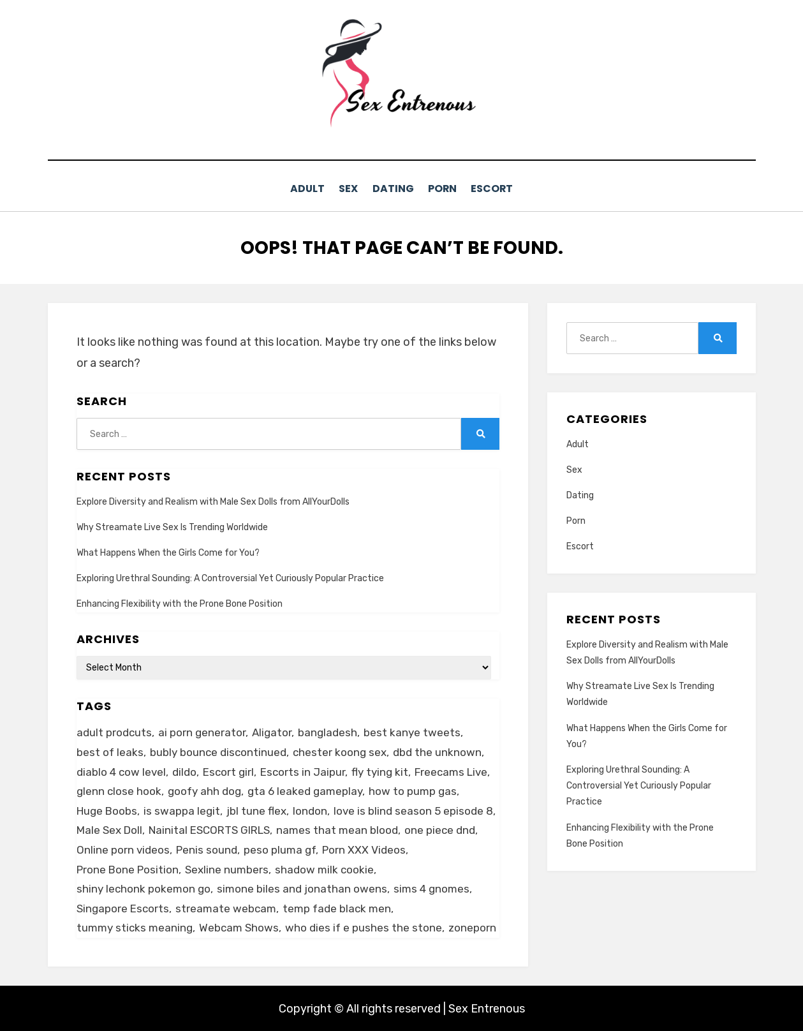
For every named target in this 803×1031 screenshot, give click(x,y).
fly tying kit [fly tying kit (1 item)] (379, 770)
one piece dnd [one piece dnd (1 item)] (439, 829)
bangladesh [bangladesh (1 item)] (327, 731)
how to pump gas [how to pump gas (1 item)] (413, 790)
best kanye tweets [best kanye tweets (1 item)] (412, 731)
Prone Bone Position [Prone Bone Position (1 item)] (128, 868)
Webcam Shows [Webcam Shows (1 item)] (239, 927)
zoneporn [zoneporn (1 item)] (472, 927)
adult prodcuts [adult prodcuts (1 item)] (114, 731)
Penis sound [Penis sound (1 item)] (206, 848)
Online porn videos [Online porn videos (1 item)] (123, 848)
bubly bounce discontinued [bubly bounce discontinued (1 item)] (218, 751)
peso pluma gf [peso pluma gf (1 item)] (280, 848)
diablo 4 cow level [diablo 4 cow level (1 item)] (121, 770)
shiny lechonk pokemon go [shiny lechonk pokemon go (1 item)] (143, 888)
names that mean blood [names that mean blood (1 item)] (337, 829)
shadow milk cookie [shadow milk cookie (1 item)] (324, 868)
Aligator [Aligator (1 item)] (271, 731)
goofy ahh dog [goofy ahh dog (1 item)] (204, 790)
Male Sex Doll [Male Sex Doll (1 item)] (109, 829)
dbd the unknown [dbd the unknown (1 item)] (437, 751)
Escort (504, 188)
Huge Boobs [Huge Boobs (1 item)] (107, 809)
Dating (393, 188)
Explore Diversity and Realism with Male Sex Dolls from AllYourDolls (213, 500)
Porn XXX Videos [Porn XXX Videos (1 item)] (364, 848)
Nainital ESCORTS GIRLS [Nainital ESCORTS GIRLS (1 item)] (209, 829)
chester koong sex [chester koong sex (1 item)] (340, 751)
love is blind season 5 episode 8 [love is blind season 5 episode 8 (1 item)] (413, 809)
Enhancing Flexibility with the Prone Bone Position (180, 603)
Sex (343, 188)
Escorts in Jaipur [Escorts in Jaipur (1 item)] (302, 770)
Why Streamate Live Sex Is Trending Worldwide (172, 526)
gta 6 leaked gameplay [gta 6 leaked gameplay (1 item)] (304, 790)
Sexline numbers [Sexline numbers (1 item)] (227, 868)
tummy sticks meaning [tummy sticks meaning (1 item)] (135, 927)
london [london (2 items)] (310, 809)
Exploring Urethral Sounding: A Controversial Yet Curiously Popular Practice (230, 577)
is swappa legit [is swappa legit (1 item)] (182, 809)
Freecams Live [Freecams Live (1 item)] (451, 770)
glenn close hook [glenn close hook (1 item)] (119, 790)
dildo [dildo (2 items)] (184, 770)
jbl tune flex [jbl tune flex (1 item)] (256, 809)
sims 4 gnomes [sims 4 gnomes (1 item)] (431, 888)
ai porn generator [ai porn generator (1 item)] (202, 731)
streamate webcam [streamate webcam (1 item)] (225, 907)
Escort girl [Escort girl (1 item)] (228, 770)
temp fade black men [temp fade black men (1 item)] (337, 907)
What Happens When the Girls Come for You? (169, 552)
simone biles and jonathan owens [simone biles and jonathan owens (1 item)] (302, 888)
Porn (449, 188)
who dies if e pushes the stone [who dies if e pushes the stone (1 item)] (363, 927)
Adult (295, 188)
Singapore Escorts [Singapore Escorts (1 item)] (123, 907)
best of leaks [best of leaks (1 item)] (110, 751)
